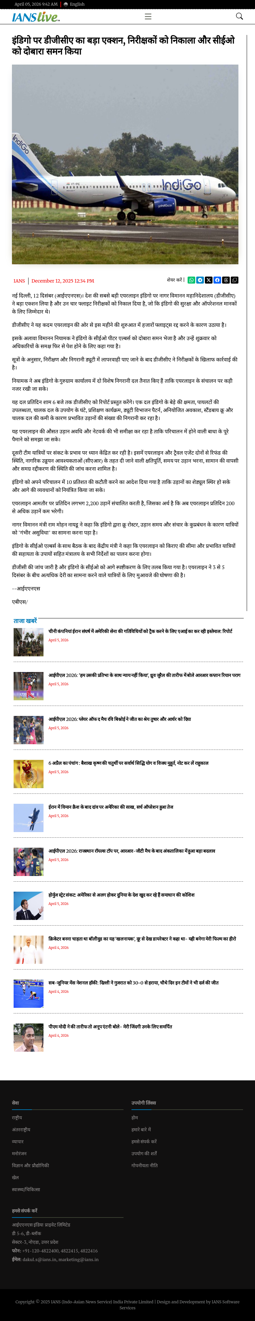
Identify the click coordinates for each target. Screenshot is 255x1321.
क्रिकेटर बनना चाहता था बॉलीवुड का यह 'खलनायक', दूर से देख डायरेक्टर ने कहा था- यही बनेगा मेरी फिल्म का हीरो (142, 939)
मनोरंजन (19, 1154)
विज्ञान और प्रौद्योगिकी (30, 1166)
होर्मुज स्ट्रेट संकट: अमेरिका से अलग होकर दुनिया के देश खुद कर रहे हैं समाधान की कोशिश (121, 895)
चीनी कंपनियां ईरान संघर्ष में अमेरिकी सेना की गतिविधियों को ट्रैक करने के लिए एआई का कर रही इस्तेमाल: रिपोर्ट (140, 631)
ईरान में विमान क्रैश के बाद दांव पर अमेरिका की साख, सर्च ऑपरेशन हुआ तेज (110, 807)
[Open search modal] (239, 16)
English (74, 4)
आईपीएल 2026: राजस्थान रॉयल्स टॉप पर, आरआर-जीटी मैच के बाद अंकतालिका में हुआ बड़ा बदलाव (131, 851)
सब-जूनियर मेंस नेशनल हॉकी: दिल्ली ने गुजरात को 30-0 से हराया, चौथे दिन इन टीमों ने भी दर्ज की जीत (133, 983)
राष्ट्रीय (17, 1118)
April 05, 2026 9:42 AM (36, 4)
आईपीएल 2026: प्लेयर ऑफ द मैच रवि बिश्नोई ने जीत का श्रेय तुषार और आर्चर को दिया (119, 719)
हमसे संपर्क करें (144, 1142)
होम (134, 1118)
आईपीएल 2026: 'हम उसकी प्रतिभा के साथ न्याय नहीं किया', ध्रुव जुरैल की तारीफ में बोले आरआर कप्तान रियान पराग (144, 675)
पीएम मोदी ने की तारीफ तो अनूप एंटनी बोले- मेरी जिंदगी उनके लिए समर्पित (110, 1027)
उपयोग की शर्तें (144, 1154)
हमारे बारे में (141, 1130)
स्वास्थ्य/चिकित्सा (26, 1190)
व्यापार (18, 1142)
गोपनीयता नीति (144, 1166)
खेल (15, 1178)
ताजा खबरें (25, 621)
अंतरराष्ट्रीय (21, 1130)
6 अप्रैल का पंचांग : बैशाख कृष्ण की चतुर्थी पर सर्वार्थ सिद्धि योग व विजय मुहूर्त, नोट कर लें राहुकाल (128, 763)
